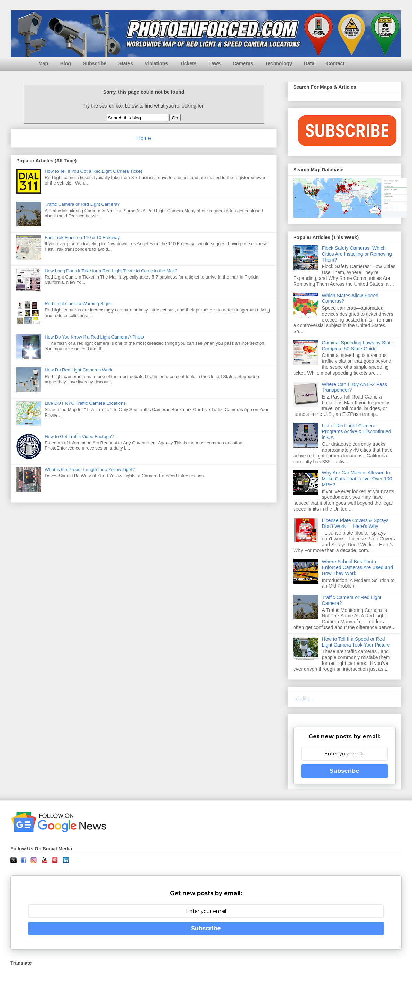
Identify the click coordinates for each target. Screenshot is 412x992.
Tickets (188, 63)
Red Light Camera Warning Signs (78, 303)
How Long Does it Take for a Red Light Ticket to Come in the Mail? (111, 270)
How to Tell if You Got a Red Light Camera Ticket (93, 171)
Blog (65, 63)
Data (309, 63)
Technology (278, 63)
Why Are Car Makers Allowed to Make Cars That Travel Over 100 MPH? (357, 478)
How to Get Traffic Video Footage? (79, 436)
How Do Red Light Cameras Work (79, 370)
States (125, 63)
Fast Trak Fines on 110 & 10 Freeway (82, 237)
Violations (156, 63)
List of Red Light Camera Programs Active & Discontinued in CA (356, 431)
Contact (335, 63)
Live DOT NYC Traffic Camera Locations (85, 403)
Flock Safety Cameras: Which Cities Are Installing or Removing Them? (357, 254)
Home (143, 138)
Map (43, 63)
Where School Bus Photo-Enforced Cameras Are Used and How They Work (357, 567)
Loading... (304, 698)
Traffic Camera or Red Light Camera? (82, 204)
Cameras (243, 63)
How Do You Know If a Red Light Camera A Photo (94, 337)
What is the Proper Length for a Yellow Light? (90, 469)
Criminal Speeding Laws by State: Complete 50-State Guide (358, 345)
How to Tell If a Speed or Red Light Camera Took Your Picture (356, 642)
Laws (214, 63)
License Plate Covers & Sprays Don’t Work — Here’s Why (355, 523)
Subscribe (94, 63)
